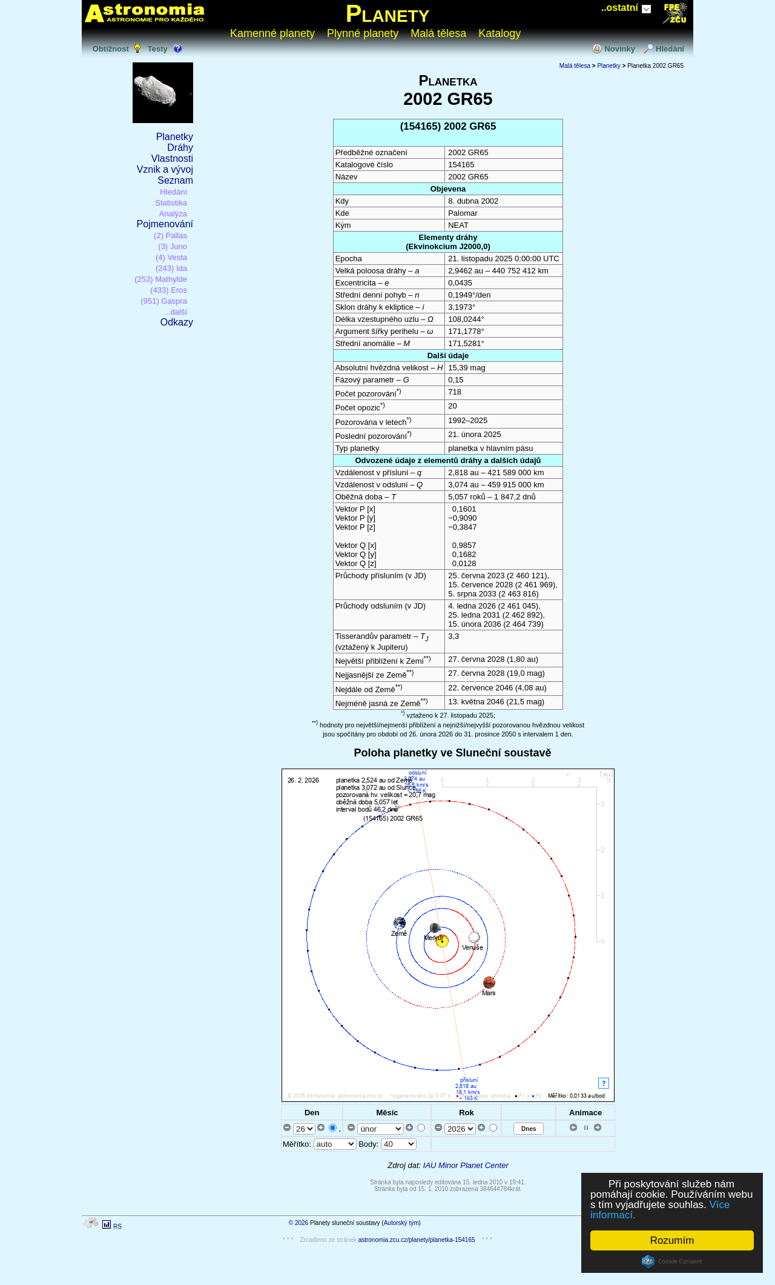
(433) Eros (168, 290)
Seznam (175, 180)
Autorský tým (401, 1223)
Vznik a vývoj (165, 169)
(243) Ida (171, 268)
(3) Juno (172, 246)
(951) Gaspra (163, 300)
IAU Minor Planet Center (466, 1165)
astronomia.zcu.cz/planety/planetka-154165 (416, 1240)
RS (117, 1226)
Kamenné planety (272, 33)
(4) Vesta (171, 257)
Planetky (174, 137)
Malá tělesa (438, 33)
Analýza (173, 213)
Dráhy (180, 147)
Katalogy (499, 33)
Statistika (171, 202)
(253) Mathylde (160, 279)
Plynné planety (362, 33)
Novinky (619, 48)
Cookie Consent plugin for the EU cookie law (672, 1261)
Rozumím (672, 1240)
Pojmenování (165, 224)
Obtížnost (111, 48)
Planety (388, 13)
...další (175, 311)
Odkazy (176, 322)
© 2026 (298, 1223)
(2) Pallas (170, 235)
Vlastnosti (172, 158)
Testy (158, 48)
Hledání (670, 48)
